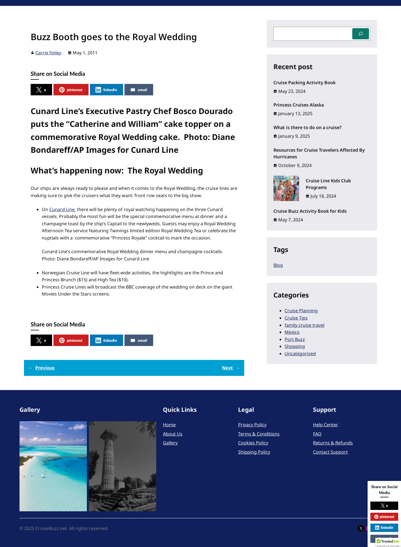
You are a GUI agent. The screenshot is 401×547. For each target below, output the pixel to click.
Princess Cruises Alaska (298, 105)
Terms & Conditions (259, 434)
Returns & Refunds (333, 443)
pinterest (70, 90)
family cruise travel (304, 325)
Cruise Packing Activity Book (304, 82)
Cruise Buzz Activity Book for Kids (310, 211)
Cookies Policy (253, 443)
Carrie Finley (48, 53)
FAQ (317, 434)
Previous (45, 368)
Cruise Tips (296, 318)
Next (227, 368)
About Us (172, 434)
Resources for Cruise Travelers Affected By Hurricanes (319, 153)
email (138, 90)
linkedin (106, 90)
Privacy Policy (252, 425)
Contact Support (330, 452)
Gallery (170, 443)
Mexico (292, 332)
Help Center (325, 425)
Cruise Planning (301, 311)
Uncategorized (300, 353)
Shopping (295, 346)
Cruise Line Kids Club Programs (328, 184)
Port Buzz (295, 339)
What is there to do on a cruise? (307, 127)
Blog (278, 265)
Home (169, 425)
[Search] (360, 33)
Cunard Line (62, 209)
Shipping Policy (254, 452)
